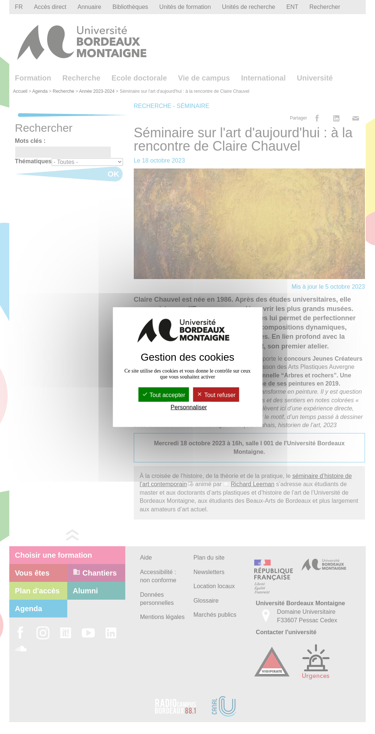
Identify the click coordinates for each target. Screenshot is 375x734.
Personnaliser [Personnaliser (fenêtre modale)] (189, 407)
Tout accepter (163, 395)
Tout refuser (216, 395)
